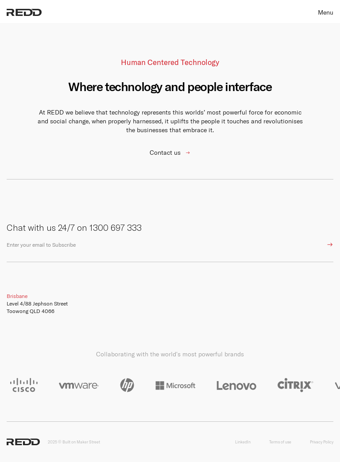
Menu (325, 12)
